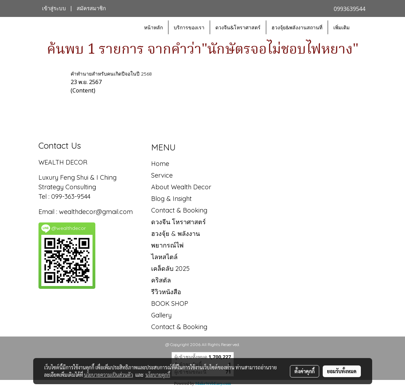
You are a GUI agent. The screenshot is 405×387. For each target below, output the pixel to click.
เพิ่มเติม (341, 27)
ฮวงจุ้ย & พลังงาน (175, 234)
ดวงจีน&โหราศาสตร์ (238, 27)
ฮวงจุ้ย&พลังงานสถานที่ (297, 27)
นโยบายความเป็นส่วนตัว (108, 374)
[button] (361, 27)
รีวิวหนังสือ (166, 292)
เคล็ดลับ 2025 (170, 268)
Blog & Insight (171, 199)
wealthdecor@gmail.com (97, 212)
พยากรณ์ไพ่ (167, 245)
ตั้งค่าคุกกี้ (304, 371)
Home (160, 164)
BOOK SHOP (169, 303)
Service (162, 175)
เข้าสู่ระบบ (54, 8)
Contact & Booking (179, 210)
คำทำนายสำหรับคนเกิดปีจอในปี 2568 (111, 74)
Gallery (161, 315)
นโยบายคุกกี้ (157, 374)
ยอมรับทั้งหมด (342, 371)
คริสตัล (161, 280)
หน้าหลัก (153, 27)
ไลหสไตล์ (164, 257)
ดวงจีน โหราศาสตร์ (178, 222)
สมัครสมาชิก (91, 8)
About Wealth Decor (181, 187)
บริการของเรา (189, 27)
